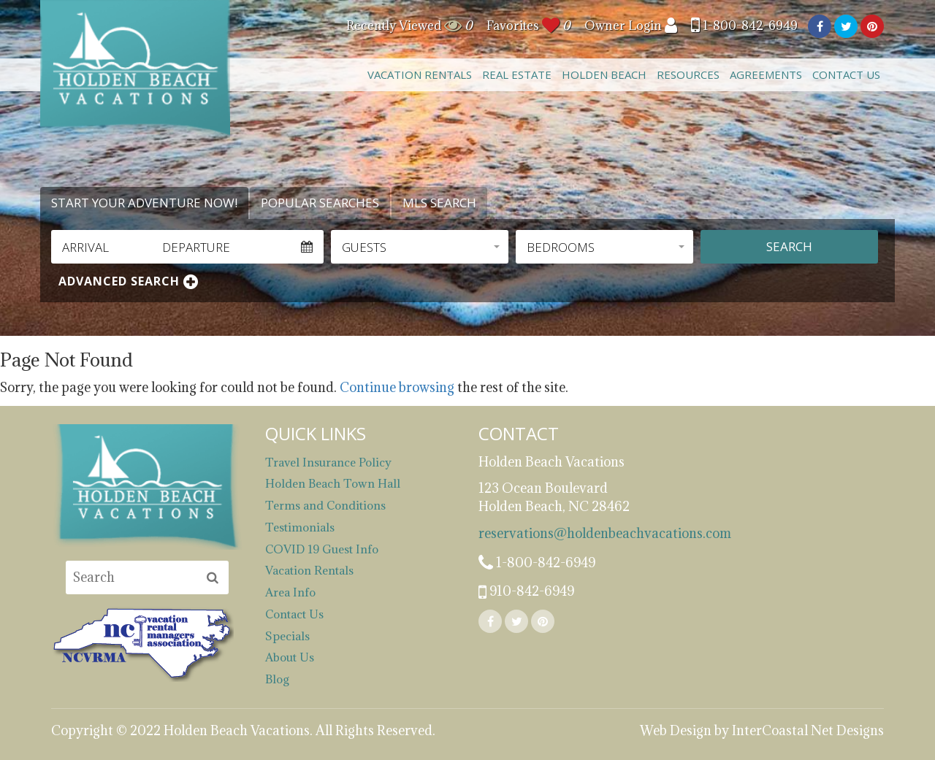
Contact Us (846, 74)
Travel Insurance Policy (328, 462)
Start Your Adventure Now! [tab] (144, 202)
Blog (277, 679)
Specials (287, 636)
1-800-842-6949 (744, 26)
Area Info (290, 592)
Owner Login (630, 26)
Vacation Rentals (419, 74)
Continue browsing (397, 387)
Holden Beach (604, 74)
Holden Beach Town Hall (332, 483)
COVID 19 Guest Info (321, 549)
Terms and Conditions (325, 505)
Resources (688, 74)
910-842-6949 (526, 592)
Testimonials (300, 527)
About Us (289, 657)
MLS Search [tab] (439, 202)
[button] (419, 247)
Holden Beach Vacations (135, 69)
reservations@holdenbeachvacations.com (574, 533)
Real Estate (517, 74)
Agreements (766, 74)
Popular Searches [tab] (320, 202)
